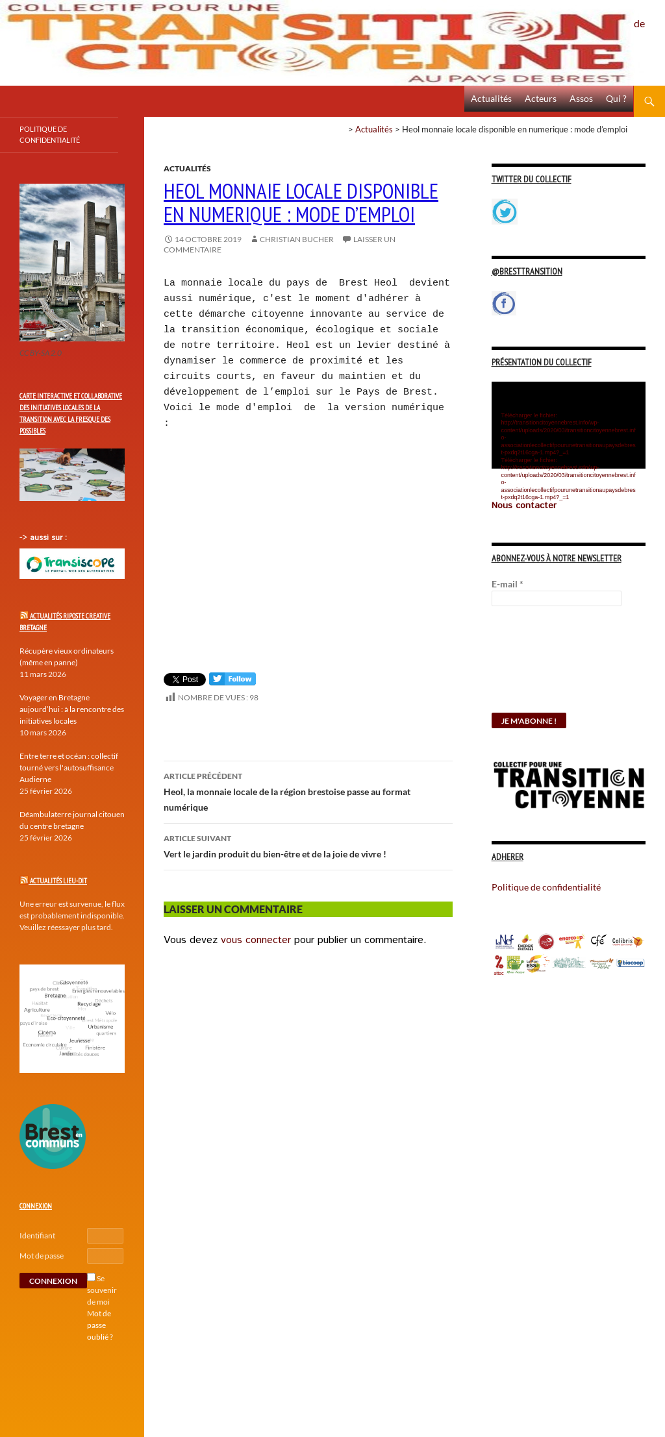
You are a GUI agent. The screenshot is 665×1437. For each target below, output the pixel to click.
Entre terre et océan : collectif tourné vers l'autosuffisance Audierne (68, 767)
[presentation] (545, 666)
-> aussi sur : (43, 537)
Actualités (491, 98)
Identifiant (37, 1235)
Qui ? (616, 98)
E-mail (507, 583)
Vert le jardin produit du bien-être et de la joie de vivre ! (308, 845)
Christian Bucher (297, 239)
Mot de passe (41, 1255)
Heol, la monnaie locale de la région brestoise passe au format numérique (308, 790)
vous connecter (256, 940)
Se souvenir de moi (102, 1290)
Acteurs (541, 98)
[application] (569, 425)
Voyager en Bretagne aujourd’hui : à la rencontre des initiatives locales (71, 709)
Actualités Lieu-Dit (58, 880)
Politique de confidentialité (649, 16)
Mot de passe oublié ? (100, 1325)
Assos (581, 98)
